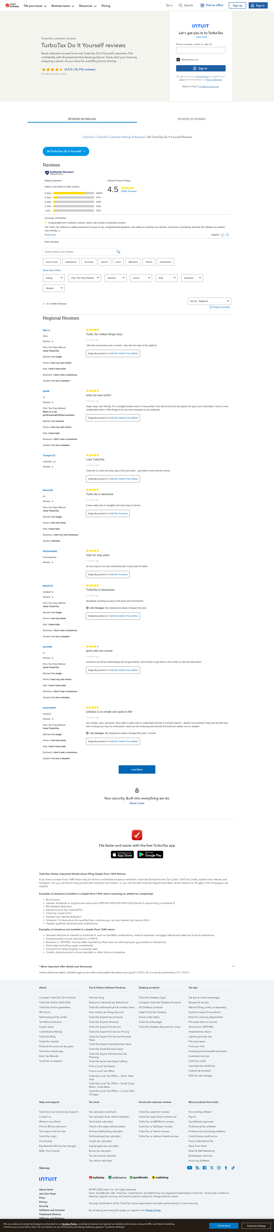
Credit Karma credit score (203, 1136)
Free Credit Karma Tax (201, 1141)
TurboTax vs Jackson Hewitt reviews (158, 1136)
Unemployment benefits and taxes (208, 1051)
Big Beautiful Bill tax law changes (57, 1146)
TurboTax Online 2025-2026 (54, 1002)
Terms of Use (153, 1210)
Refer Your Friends (49, 1150)
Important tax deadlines (202, 1065)
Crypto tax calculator (100, 1141)
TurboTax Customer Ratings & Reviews (120, 137)
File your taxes (35, 6)
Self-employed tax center (53, 1017)
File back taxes (197, 1041)
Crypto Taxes (46, 1026)
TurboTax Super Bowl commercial (157, 1116)
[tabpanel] (137, 448)
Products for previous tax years (56, 1046)
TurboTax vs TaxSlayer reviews (155, 1126)
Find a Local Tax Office (101, 1071)
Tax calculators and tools (102, 1111)
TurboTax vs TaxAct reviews (154, 1131)
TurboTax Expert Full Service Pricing (109, 1031)
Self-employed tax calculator (105, 1136)
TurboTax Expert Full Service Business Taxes (110, 1037)
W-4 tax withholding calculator (106, 1131)
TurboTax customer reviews (154, 1111)
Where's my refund (49, 1121)
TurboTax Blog (47, 1036)
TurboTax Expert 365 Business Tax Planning (108, 1054)
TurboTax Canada (49, 1041)
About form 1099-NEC (201, 1026)
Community (45, 1141)
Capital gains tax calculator (104, 1146)
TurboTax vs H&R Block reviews (156, 1121)
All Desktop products (151, 1007)
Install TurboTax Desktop (152, 1012)
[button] (169, 5)
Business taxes (63, 6)
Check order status (149, 1017)
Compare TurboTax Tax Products (57, 997)
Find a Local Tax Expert (102, 1066)
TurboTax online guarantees (54, 1007)
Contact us (45, 1116)
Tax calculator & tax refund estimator (109, 1116)
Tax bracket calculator (101, 1121)
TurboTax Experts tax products (106, 1017)
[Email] (201, 50)
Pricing (106, 5)
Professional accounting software (207, 1131)
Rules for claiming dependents (206, 1017)
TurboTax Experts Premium (104, 1022)
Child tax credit (197, 1061)
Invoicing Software (199, 1160)
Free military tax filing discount (106, 1012)
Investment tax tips (199, 1056)
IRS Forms (44, 1012)
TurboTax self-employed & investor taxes (111, 1007)
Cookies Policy (69, 1224)
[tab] (82, 119)
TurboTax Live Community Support (58, 1111)
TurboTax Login (48, 1136)
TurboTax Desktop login (152, 997)
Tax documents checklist (102, 1155)
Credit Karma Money (50, 1031)
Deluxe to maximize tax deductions (108, 1002)
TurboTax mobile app (51, 1051)
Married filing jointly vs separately (207, 1007)
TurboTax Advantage (150, 1022)
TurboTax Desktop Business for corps (159, 1026)
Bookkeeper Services (200, 1155)
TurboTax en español (51, 1061)
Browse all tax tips (199, 1002)
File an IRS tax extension (52, 1126)
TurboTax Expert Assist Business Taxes (110, 1044)
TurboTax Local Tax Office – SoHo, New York (111, 1077)
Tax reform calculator (100, 1160)
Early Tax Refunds (49, 1056)
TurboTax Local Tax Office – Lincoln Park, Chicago (112, 1091)
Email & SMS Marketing (202, 1150)
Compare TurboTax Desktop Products (160, 1002)
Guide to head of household (205, 1012)
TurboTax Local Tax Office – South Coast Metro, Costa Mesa (111, 1084)
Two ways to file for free (52, 1131)
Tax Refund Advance (50, 1022)
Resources (88, 6)
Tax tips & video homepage (204, 997)
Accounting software (200, 1111)
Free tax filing (96, 997)
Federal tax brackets (200, 1070)
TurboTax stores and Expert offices (108, 1061)
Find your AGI (196, 1046)
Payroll (192, 1116)
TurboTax (88, 137)
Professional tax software (202, 1126)
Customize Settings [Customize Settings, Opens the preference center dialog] (256, 1226)
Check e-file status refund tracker (107, 1126)
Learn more (201, 37)
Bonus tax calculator (100, 1150)
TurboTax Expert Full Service (105, 1026)
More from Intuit (198, 1146)
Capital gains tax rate (200, 1036)
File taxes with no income (203, 1022)
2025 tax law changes (200, 1075)
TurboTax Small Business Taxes (106, 1049)
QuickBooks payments (201, 1121)
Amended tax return (200, 1031)
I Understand (223, 1226)
